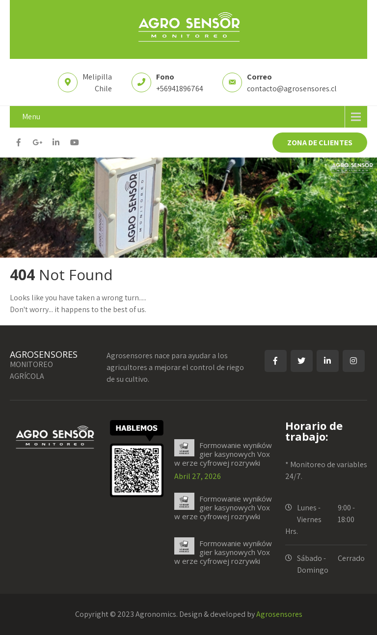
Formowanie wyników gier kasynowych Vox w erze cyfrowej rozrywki (223, 454)
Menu (31, 116)
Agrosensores (279, 614)
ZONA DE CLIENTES (319, 142)
